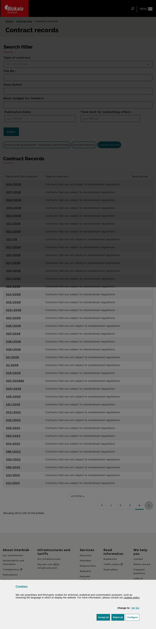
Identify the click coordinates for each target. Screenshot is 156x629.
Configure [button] (133, 617)
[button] (133, 608)
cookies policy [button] (132, 597)
